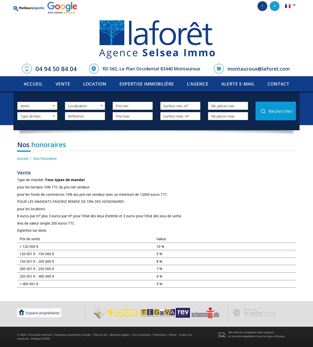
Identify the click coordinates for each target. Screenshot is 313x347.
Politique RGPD (40, 338)
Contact (278, 84)
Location (94, 84)
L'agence (197, 84)
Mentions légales (120, 334)
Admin (173, 334)
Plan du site (100, 334)
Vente (63, 84)
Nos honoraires (141, 334)
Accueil (33, 84)
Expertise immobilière (146, 84)
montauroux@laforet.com (258, 68)
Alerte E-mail (238, 84)
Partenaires (160, 334)
